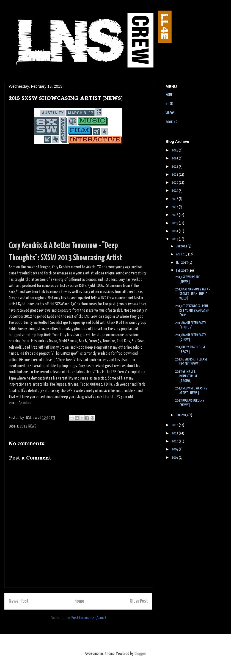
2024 (175, 158)
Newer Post (19, 601)
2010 (175, 441)
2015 (175, 223)
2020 (175, 183)
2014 (175, 231)
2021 (175, 175)
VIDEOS (170, 113)
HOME (169, 95)
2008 (175, 458)
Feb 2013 (182, 271)
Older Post (139, 601)
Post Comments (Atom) (89, 618)
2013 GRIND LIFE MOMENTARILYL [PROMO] (186, 376)
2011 (175, 433)
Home (79, 601)
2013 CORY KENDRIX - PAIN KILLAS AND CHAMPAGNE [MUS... (192, 311)
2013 (175, 239)
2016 (175, 215)
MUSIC (169, 104)
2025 (175, 150)
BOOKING (171, 122)
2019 (175, 191)
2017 (175, 207)
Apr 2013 (182, 254)
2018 (175, 199)
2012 (175, 425)
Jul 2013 (182, 246)
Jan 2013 (182, 415)
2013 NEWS (28, 426)
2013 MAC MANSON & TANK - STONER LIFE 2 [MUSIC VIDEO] (192, 294)
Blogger (140, 653)
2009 (175, 449)
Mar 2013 (182, 263)
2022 (175, 167)
